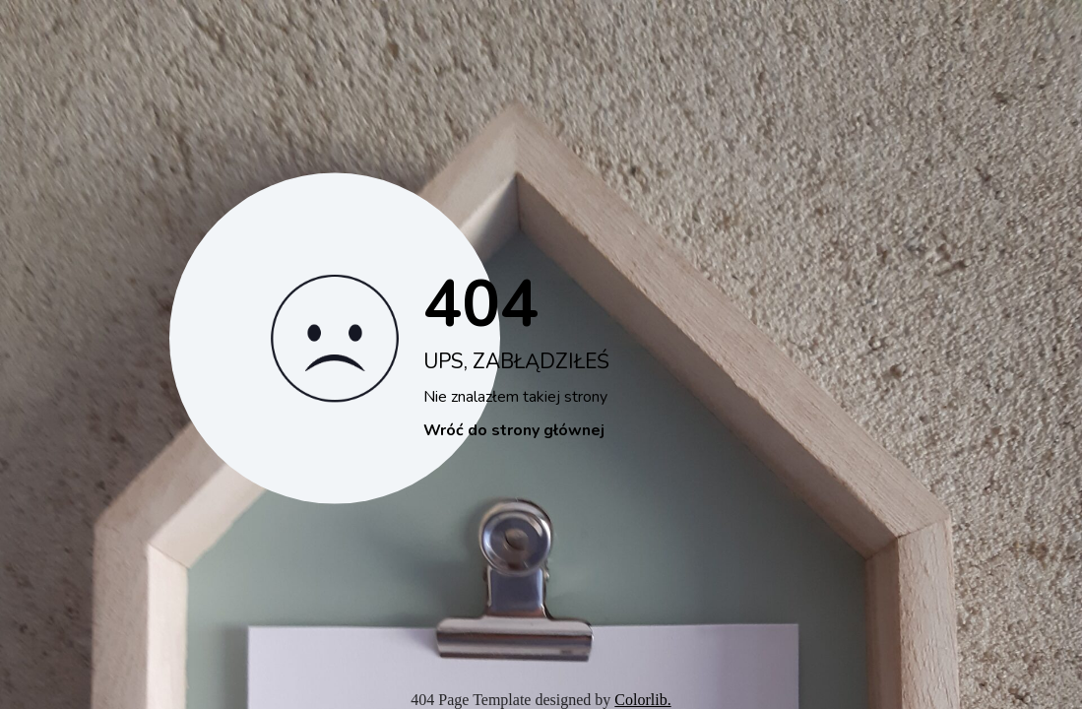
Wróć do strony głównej (514, 431)
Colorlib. (642, 699)
